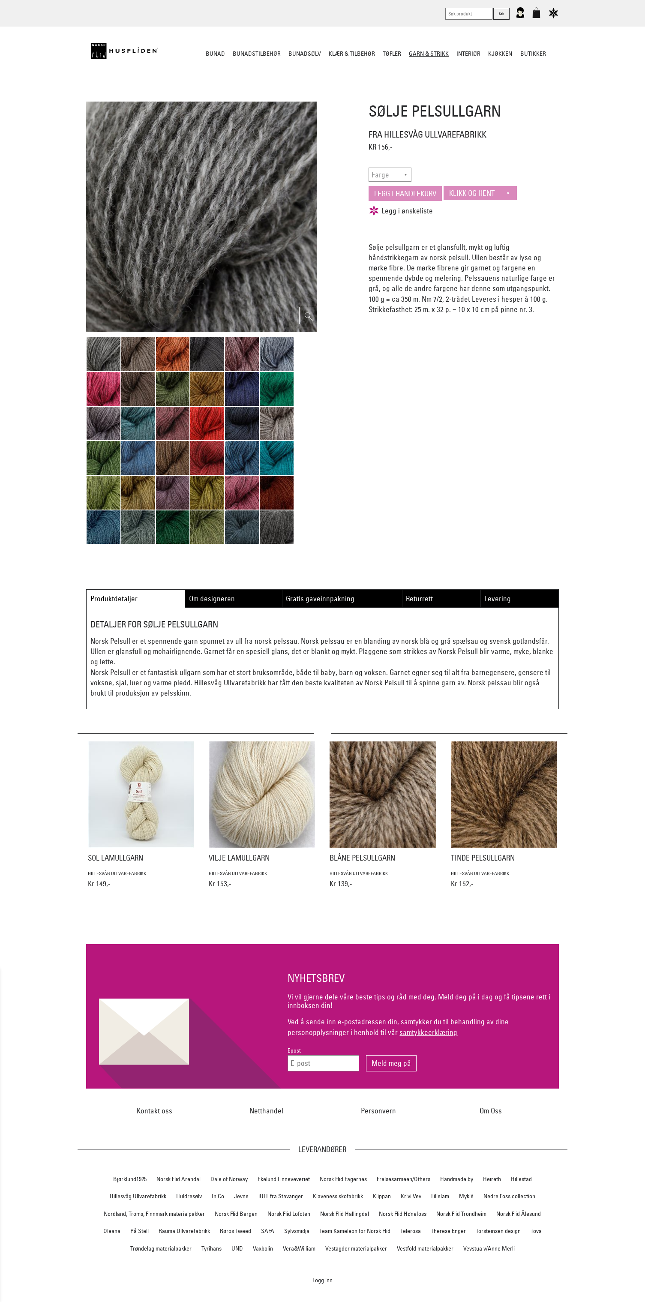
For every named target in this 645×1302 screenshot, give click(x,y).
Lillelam (440, 1196)
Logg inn (322, 1280)
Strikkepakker (190, 96)
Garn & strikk (429, 53)
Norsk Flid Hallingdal (344, 1214)
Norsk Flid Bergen (236, 1214)
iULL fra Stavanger (280, 1196)
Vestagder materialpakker (356, 1248)
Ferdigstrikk (237, 96)
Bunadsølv (304, 53)
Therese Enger (448, 1231)
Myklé (466, 1196)
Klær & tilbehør (352, 53)
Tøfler (392, 53)
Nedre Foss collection (509, 1196)
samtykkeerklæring (428, 1032)
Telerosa (410, 1231)
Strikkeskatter (453, 96)
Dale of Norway (229, 1179)
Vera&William (299, 1248)
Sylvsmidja (296, 1231)
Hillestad (521, 1179)
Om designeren (212, 598)
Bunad (215, 53)
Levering (497, 598)
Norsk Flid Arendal (178, 1179)
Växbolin (263, 1248)
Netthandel (266, 1110)
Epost (294, 1050)
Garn (271, 96)
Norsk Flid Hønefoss (402, 1214)
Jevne (241, 1196)
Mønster (299, 96)
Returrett (419, 598)
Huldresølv (189, 1196)
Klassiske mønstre (347, 96)
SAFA (267, 1231)
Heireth (492, 1179)
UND (237, 1248)
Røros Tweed (235, 1231)
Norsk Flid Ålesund (518, 1214)
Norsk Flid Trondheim (461, 1214)
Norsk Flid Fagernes (343, 1179)
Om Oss (491, 1110)
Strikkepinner (403, 96)
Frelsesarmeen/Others (403, 1179)
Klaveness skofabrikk (338, 1196)
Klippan (382, 1196)
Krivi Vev (411, 1196)
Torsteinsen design (498, 1231)
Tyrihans (211, 1248)
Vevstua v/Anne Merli (489, 1248)
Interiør (468, 53)
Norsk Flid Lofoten (288, 1214)
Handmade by (456, 1179)
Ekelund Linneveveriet (284, 1179)
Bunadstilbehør (257, 53)
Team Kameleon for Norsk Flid (354, 1231)
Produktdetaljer (114, 598)
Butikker (533, 53)
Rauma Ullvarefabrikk (184, 1231)
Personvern (378, 1110)
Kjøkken (500, 53)
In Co (218, 1196)
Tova (536, 1231)
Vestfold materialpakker (425, 1248)
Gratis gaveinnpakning (320, 598)
